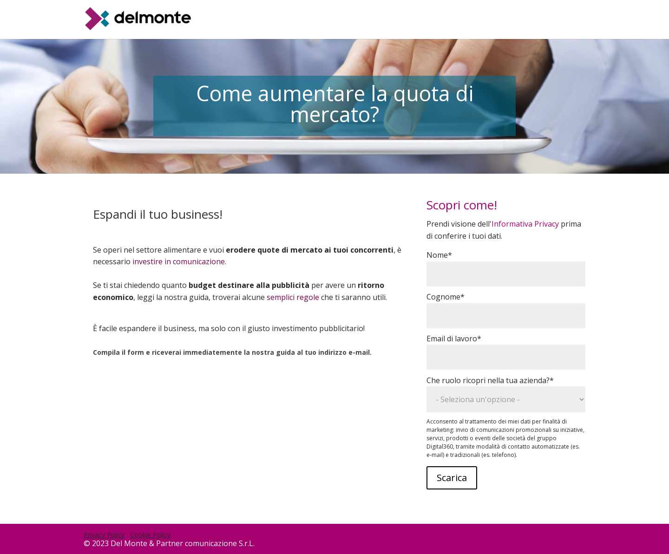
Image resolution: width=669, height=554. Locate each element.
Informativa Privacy (525, 224)
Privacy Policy (104, 534)
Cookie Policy (150, 534)
